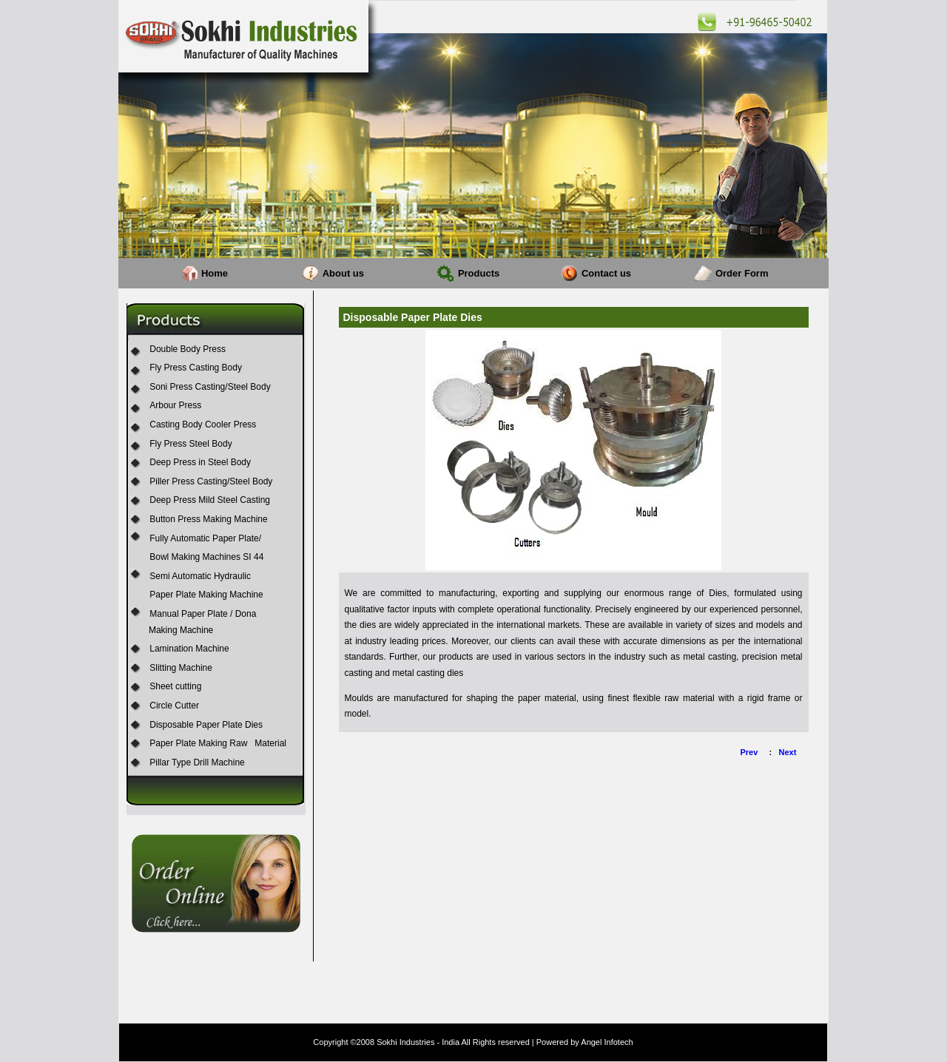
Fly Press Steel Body (190, 444)
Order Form (742, 273)
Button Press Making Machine (208, 519)
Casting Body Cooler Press (202, 424)
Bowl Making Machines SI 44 (206, 557)
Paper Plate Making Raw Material (217, 743)
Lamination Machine (189, 648)
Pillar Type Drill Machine (197, 762)
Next (788, 752)
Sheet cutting (175, 686)
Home (214, 273)
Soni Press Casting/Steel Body (209, 387)
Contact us (606, 273)
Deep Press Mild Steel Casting (209, 500)
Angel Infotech (607, 1042)
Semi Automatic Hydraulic (200, 576)
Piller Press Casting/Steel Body (210, 481)
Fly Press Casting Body (195, 367)
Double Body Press (187, 349)
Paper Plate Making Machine (206, 594)
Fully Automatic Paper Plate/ (205, 538)
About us (343, 273)
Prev (749, 752)
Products (478, 273)
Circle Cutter (174, 705)
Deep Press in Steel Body (200, 462)
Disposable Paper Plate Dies (206, 725)
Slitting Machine (180, 668)
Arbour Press (175, 405)
